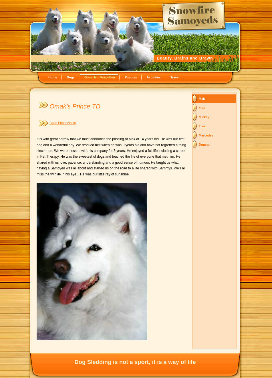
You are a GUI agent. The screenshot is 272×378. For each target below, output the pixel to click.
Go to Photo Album (62, 122)
